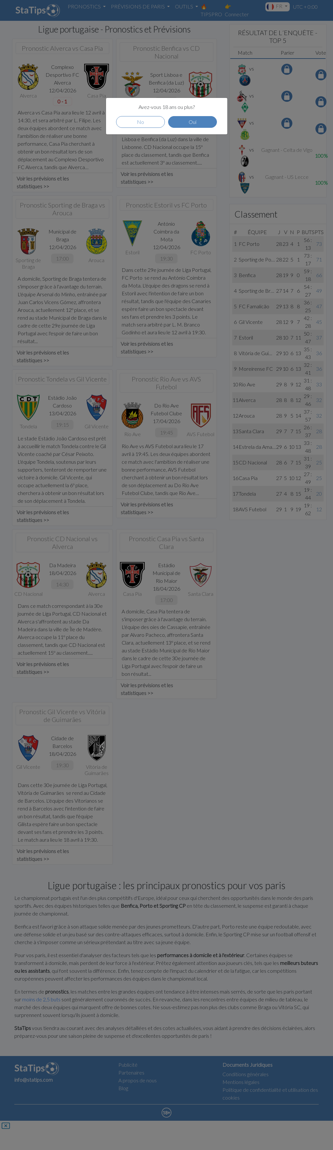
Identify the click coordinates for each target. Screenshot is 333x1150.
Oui (192, 122)
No (140, 122)
